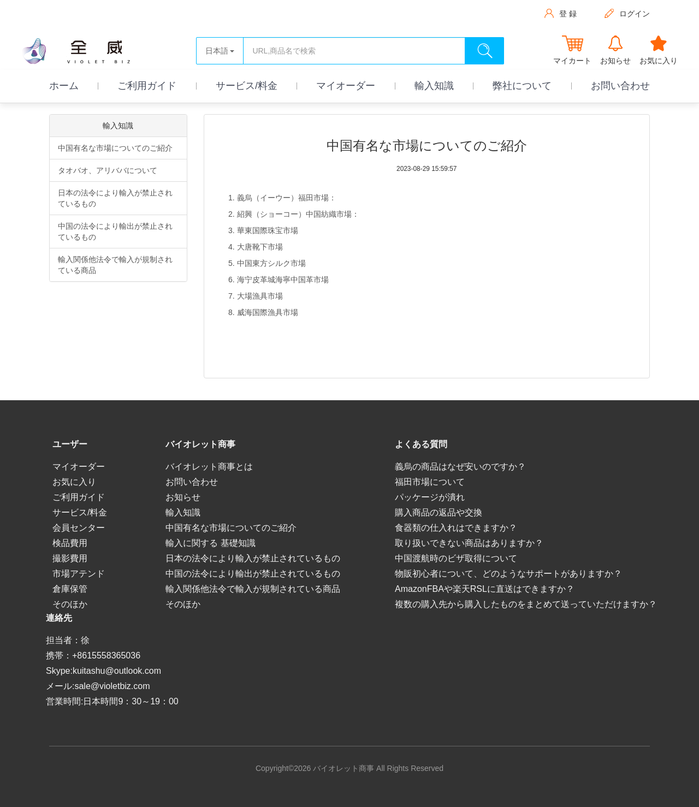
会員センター (78, 527)
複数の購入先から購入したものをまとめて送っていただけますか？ (526, 604)
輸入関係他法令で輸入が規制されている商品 (115, 265)
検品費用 (69, 543)
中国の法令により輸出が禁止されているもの (115, 231)
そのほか (69, 604)
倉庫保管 (69, 589)
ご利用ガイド (146, 85)
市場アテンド (78, 573)
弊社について (522, 85)
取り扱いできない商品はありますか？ (469, 543)
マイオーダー (345, 85)
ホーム (64, 85)
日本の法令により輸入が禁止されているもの (115, 198)
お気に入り (74, 481)
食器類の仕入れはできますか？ (456, 527)
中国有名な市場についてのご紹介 (115, 148)
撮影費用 (69, 558)
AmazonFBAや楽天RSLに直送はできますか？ (484, 589)
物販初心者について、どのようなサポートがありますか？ (508, 573)
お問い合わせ (620, 85)
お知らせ (182, 497)
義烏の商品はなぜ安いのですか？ (460, 466)
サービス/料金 (246, 85)
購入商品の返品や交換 (438, 512)
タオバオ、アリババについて (107, 170)
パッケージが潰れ (430, 497)
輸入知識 (434, 85)
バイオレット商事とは (209, 466)
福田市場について (430, 481)
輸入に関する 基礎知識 (210, 543)
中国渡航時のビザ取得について (456, 558)
